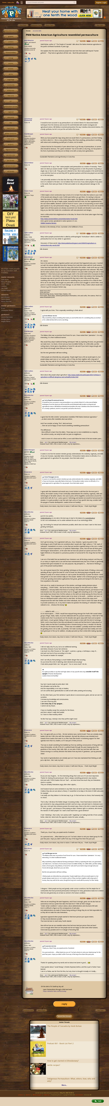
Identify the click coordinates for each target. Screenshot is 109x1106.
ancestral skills (37, 31)
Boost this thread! (64, 1016)
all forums (10, 171)
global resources (10, 133)
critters (10, 42)
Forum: (28, 31)
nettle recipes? (53, 1065)
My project (72, 442)
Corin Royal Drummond (28, 119)
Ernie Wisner (28, 257)
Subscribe (11, 2)
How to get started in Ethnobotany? (63, 1061)
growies (10, 36)
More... (64, 1085)
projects (10, 144)
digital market (10, 150)
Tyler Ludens (28, 232)
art (11, 101)
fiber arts (11, 95)
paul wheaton (29, 40)
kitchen (10, 69)
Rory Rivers (28, 848)
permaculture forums (11, 31)
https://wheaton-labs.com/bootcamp (54, 991)
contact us (21, 1095)
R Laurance (28, 472)
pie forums (10, 160)
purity (11, 74)
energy (11, 58)
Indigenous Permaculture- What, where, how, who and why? (71, 1080)
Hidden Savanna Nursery (48, 223)
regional (10, 112)
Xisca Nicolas (28, 395)
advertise (28, 1095)
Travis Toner (28, 191)
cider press (10, 139)
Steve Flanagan (29, 450)
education (10, 117)
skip (10, 123)
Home (4, 2)
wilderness (10, 90)
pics (46, 442)
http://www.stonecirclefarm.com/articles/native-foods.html (59, 219)
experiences (11, 128)
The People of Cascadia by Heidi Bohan (64, 1026)
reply (64, 1004)
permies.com (11, 155)
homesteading (10, 52)
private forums (11, 166)
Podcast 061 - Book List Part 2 (60, 1043)
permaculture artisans (10, 106)
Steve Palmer (28, 163)
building (10, 47)
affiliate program (37, 1095)
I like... (26, 56)
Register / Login (101, 2)
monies (10, 63)
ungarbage (10, 79)
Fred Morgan (28, 134)
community (10, 85)
